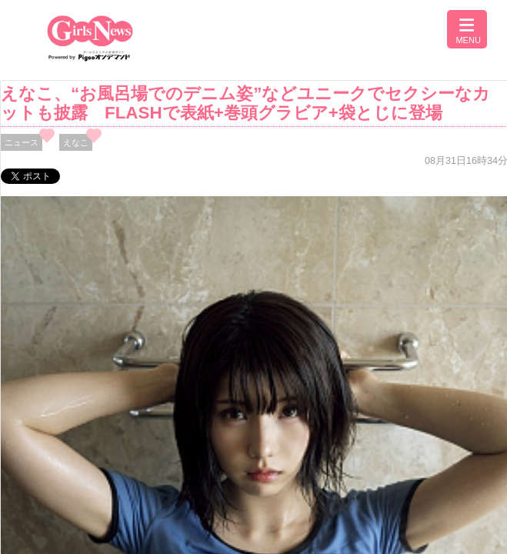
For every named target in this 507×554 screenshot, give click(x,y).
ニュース (21, 142)
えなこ (75, 142)
